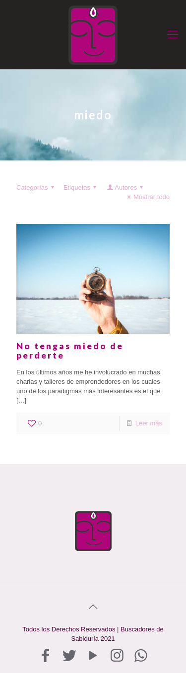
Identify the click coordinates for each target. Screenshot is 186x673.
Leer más (148, 423)
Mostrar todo (147, 197)
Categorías (36, 187)
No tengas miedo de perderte (70, 351)
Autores (126, 187)
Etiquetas (81, 187)
